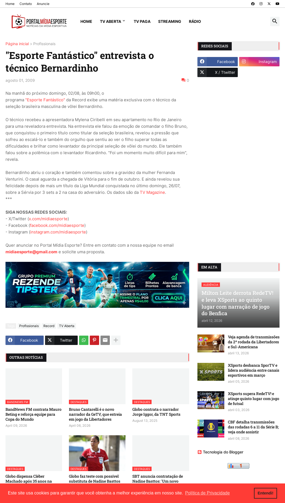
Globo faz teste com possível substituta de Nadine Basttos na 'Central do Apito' (94, 481)
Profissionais (44, 44)
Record (48, 326)
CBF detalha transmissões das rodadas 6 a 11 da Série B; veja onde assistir (253, 427)
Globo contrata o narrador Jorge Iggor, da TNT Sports (156, 412)
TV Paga (142, 21)
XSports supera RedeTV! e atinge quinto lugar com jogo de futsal (253, 398)
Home (10, 4)
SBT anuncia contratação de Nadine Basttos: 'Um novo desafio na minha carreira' (157, 481)
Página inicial (17, 44)
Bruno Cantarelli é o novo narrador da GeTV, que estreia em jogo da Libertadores (95, 414)
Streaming (169, 21)
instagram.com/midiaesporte (58, 232)
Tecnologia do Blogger (220, 452)
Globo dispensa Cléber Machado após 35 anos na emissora (28, 481)
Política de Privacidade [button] (207, 493)
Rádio (195, 21)
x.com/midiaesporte (48, 218)
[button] (275, 21)
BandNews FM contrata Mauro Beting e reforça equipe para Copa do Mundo (33, 414)
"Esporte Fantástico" (45, 99)
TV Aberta (110, 21)
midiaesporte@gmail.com (31, 251)
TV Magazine (152, 192)
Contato (25, 4)
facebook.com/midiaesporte (57, 225)
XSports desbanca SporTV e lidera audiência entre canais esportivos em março (253, 370)
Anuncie (43, 4)
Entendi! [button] (265, 493)
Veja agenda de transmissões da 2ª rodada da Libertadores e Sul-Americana (254, 342)
